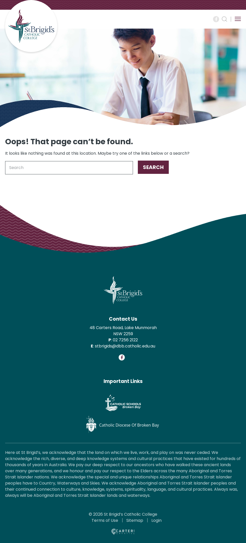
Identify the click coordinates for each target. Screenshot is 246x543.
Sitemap (134, 520)
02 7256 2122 (125, 340)
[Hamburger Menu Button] (238, 19)
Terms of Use (105, 520)
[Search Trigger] (224, 19)
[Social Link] (216, 19)
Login (156, 520)
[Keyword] (69, 167)
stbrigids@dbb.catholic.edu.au (125, 346)
